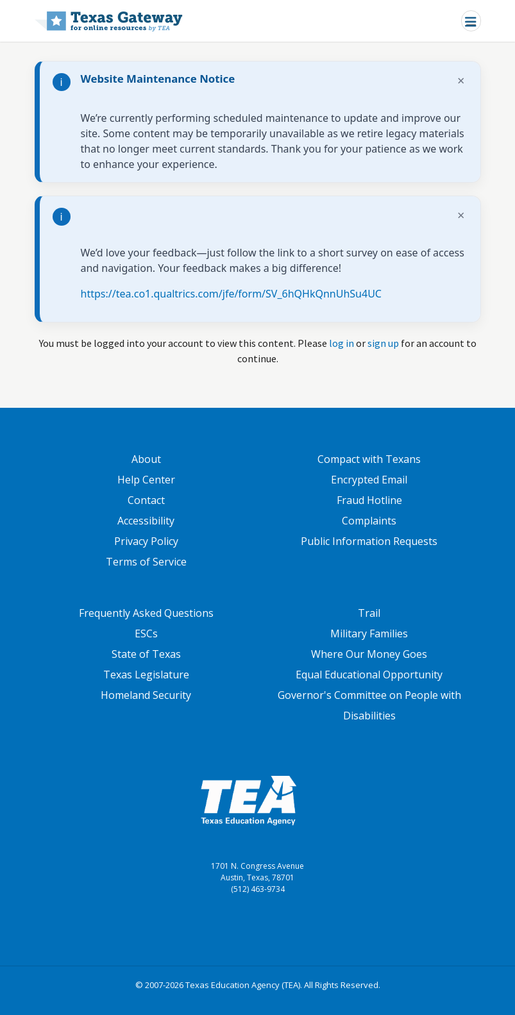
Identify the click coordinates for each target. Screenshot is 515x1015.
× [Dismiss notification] (460, 80)
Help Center (146, 480)
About (146, 459)
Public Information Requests (369, 541)
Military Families (369, 633)
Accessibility (145, 521)
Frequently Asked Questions (146, 613)
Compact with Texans (369, 459)
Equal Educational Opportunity (369, 674)
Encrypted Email (369, 480)
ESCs (146, 633)
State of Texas (146, 654)
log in (341, 343)
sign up (383, 343)
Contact (146, 500)
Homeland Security (146, 695)
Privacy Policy (146, 541)
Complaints (369, 521)
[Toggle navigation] (471, 20)
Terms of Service (146, 562)
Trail (369, 613)
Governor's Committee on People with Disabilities (369, 705)
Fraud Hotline (369, 500)
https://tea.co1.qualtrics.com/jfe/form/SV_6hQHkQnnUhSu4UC (231, 294)
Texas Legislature (146, 674)
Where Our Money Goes (369, 654)
